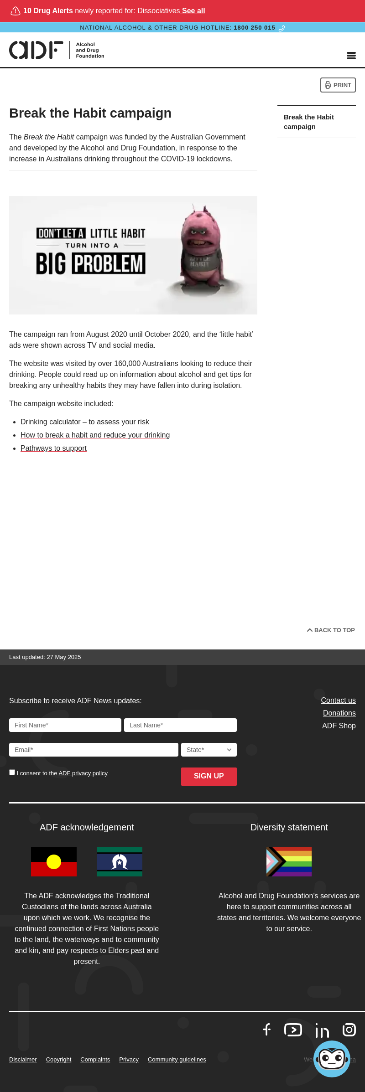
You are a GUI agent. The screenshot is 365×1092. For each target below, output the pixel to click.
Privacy (129, 1059)
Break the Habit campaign (309, 121)
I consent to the (61, 773)
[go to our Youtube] (293, 1030)
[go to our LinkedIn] (322, 1033)
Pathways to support (54, 448)
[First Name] (65, 725)
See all (192, 11)
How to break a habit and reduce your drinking (95, 435)
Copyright (59, 1059)
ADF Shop (339, 726)
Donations (339, 713)
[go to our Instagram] (349, 1030)
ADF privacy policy (83, 773)
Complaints (95, 1059)
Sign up (209, 776)
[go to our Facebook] (267, 1030)
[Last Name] (180, 725)
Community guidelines (177, 1059)
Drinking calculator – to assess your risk (85, 422)
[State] (209, 750)
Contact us (338, 700)
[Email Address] (93, 750)
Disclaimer (23, 1059)
